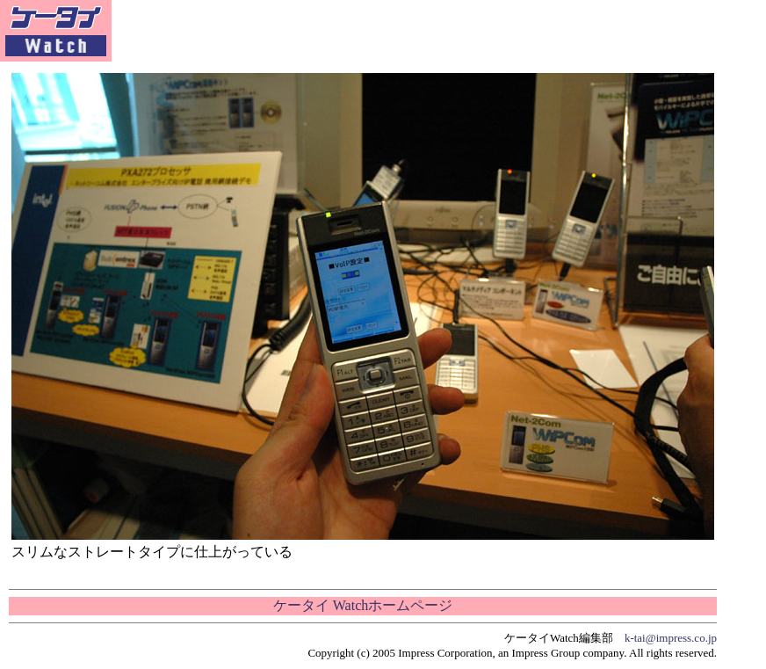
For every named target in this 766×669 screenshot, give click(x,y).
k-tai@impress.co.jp (671, 637)
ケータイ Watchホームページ (362, 605)
